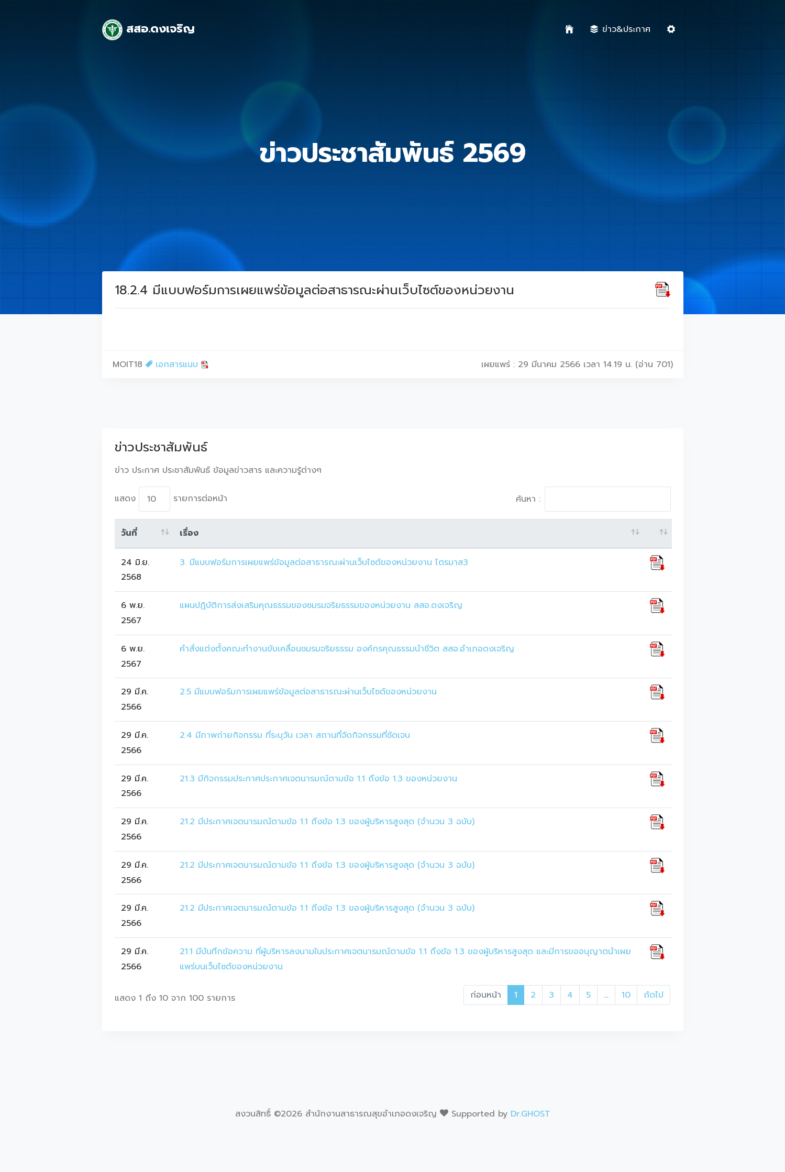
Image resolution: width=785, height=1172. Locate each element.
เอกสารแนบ (177, 364)
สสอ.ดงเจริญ (148, 29)
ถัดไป (654, 995)
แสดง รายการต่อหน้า (171, 499)
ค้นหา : (593, 499)
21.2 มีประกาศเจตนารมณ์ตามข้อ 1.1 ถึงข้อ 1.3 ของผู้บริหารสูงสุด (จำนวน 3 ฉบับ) (327, 821)
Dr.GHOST (530, 1114)
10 (626, 995)
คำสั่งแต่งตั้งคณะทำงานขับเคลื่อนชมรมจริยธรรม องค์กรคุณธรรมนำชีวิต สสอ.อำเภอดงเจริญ (347, 649)
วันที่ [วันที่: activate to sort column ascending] (129, 533)
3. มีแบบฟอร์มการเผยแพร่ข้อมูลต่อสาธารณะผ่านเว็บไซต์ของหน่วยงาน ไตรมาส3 (324, 562)
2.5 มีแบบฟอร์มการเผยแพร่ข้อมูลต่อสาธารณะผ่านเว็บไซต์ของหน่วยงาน (308, 691)
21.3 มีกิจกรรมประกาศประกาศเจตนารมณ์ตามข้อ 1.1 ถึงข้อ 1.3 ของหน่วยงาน (318, 778)
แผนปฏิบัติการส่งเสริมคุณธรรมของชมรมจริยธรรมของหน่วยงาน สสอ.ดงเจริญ (321, 605)
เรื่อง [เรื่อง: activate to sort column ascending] (189, 533)
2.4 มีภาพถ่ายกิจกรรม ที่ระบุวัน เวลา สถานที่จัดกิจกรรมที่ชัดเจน (295, 735)
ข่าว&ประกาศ (620, 29)
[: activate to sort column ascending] (657, 533)
